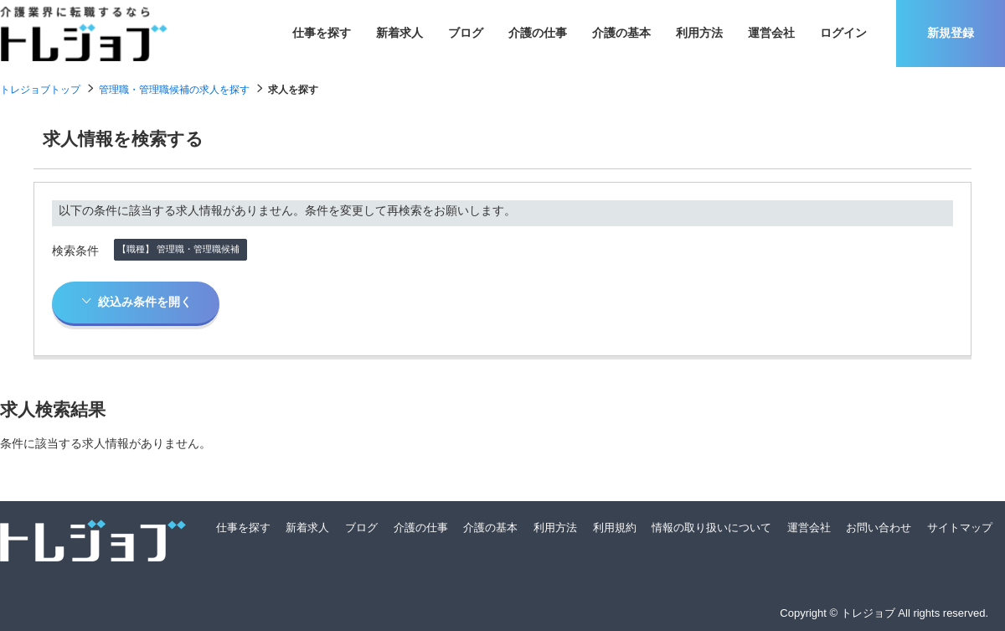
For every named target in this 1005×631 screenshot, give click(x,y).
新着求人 (399, 32)
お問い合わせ (878, 527)
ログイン (843, 32)
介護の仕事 (537, 32)
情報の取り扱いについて (711, 527)
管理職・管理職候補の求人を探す (174, 90)
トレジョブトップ (40, 90)
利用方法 (699, 32)
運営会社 (771, 32)
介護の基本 (621, 32)
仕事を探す (321, 32)
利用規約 (614, 527)
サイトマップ (959, 527)
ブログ (465, 32)
